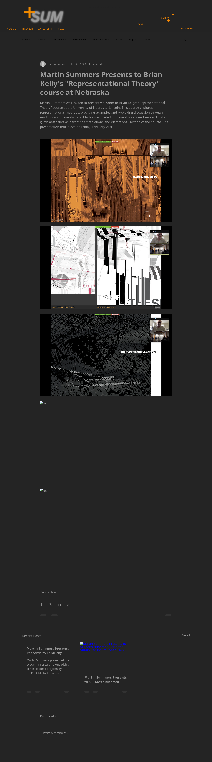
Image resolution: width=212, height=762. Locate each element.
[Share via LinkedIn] (59, 604)
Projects (133, 39)
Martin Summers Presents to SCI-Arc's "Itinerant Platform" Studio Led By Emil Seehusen (105, 679)
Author (147, 39)
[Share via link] (68, 604)
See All (186, 635)
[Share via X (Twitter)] (50, 604)
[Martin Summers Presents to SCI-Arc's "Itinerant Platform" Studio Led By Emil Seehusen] (106, 656)
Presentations (59, 39)
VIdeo (119, 39)
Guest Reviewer (101, 39)
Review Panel (79, 39)
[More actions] (170, 64)
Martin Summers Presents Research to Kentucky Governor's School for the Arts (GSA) (48, 650)
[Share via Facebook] (41, 604)
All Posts (26, 39)
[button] (186, 29)
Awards (41, 39)
